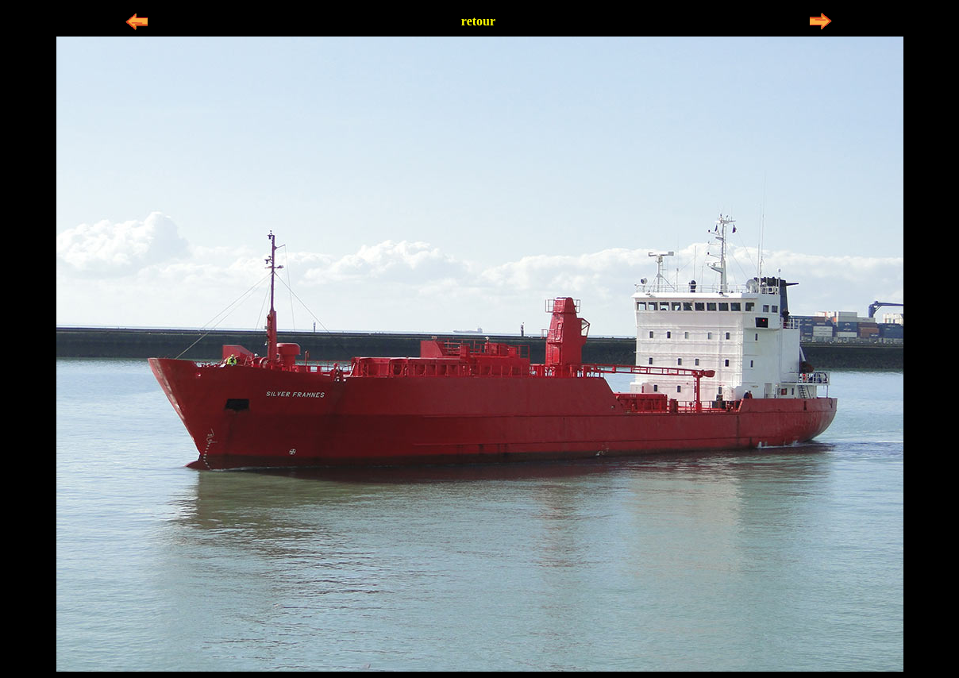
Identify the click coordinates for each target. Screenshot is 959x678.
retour (478, 21)
